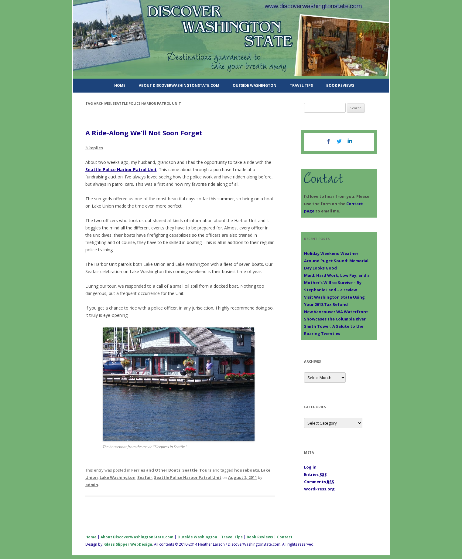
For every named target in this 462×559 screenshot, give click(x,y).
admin (91, 484)
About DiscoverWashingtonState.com (179, 85)
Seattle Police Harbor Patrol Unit (121, 169)
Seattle (189, 470)
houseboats (246, 470)
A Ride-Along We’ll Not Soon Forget (143, 132)
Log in (310, 467)
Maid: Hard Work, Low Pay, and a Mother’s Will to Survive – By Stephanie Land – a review (337, 283)
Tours (205, 470)
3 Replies (94, 148)
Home (119, 85)
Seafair (144, 477)
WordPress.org (319, 489)
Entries (315, 474)
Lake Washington (117, 477)
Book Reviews (340, 85)
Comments (319, 481)
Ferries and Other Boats (155, 470)
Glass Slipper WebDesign (128, 544)
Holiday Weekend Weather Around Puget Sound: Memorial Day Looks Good (336, 261)
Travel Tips (301, 85)
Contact (285, 537)
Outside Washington (254, 85)
